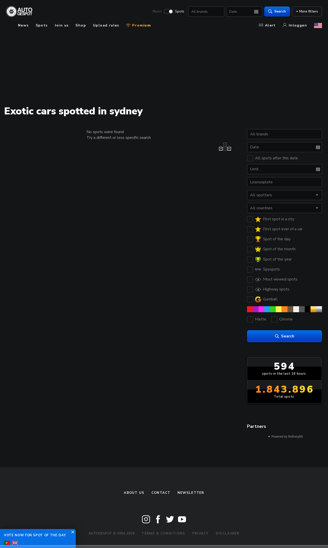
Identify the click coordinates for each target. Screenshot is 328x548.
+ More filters (307, 11)
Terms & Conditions (163, 533)
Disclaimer (228, 533)
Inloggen (295, 25)
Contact (161, 493)
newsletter (191, 493)
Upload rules (106, 25)
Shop (81, 25)
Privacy (200, 533)
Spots (179, 11)
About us (134, 493)
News (157, 11)
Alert (267, 25)
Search (277, 11)
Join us (62, 25)
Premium (138, 25)
